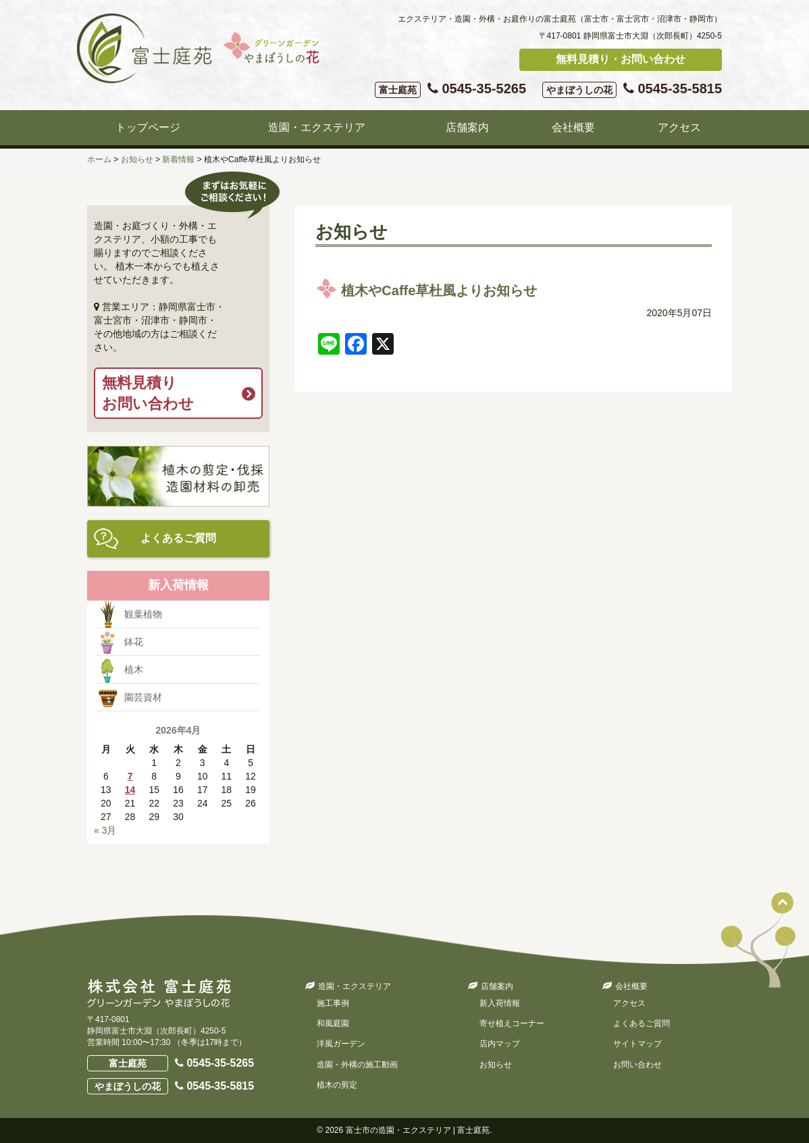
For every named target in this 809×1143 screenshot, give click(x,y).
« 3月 (105, 830)
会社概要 (573, 127)
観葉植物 (143, 614)
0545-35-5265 (450, 89)
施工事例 (333, 1003)
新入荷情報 (499, 1003)
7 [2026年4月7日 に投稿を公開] (130, 776)
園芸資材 (143, 697)
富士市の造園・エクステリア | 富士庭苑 (418, 1130)
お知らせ (495, 1064)
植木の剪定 (337, 1085)
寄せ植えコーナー (511, 1023)
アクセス (679, 127)
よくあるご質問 (178, 538)
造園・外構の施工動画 (357, 1064)
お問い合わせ (637, 1064)
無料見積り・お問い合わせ (620, 59)
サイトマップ (637, 1043)
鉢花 (133, 641)
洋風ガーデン (341, 1043)
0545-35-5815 (632, 89)
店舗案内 (467, 127)
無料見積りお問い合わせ (148, 393)
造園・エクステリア (316, 127)
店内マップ (499, 1043)
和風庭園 (333, 1023)
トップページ (147, 127)
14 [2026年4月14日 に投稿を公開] (130, 789)
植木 (133, 669)
